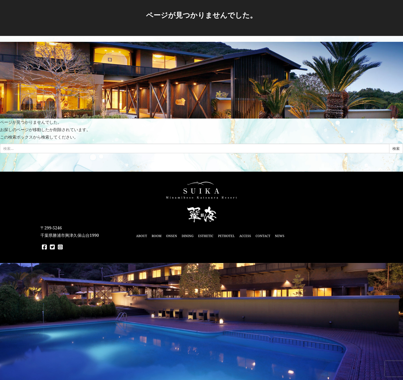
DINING (188, 236)
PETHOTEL (226, 236)
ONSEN (171, 236)
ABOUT (141, 236)
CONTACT (262, 236)
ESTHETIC (206, 236)
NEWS (279, 236)
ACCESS (245, 236)
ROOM (156, 236)
